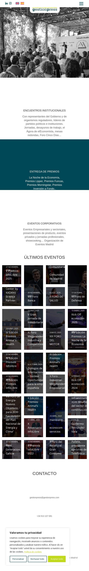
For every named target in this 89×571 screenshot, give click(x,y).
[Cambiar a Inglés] (18, 3)
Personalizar (18, 559)
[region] (38, 546)
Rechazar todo (37, 559)
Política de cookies (33, 551)
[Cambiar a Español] (23, 3)
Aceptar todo (57, 559)
